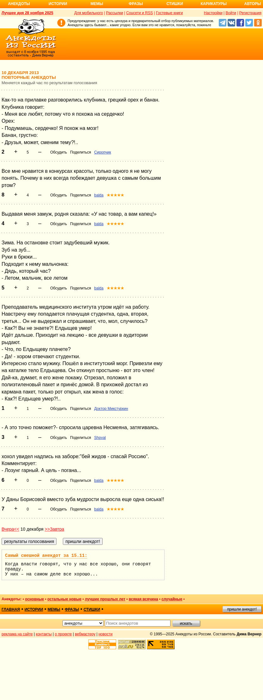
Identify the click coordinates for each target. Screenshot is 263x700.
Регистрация (250, 13)
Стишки (174, 4)
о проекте (63, 634)
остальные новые (64, 599)
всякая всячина (143, 599)
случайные (171, 599)
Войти (230, 13)
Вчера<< (10, 529)
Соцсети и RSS (139, 13)
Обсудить (58, 152)
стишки (92, 609)
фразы (72, 609)
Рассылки (114, 13)
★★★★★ (115, 195)
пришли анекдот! (242, 609)
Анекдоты (19, 4)
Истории (58, 4)
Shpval (100, 437)
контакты (44, 634)
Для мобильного (88, 13)
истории (34, 609)
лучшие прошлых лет (105, 599)
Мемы (97, 4)
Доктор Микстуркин (111, 408)
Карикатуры (213, 4)
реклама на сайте (17, 634)
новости (105, 634)
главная (11, 609)
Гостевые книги (169, 13)
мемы (54, 609)
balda (98, 195)
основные (34, 599)
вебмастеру (85, 634)
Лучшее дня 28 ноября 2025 (27, 13)
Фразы (136, 4)
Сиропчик (102, 152)
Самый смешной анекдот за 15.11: (46, 555)
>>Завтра (54, 529)
